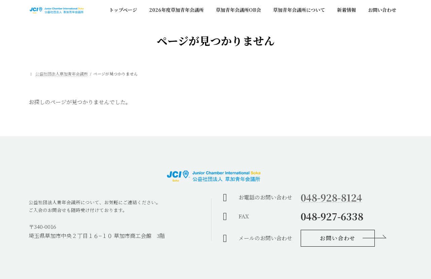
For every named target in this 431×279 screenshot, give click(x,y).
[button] (338, 238)
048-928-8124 (331, 197)
